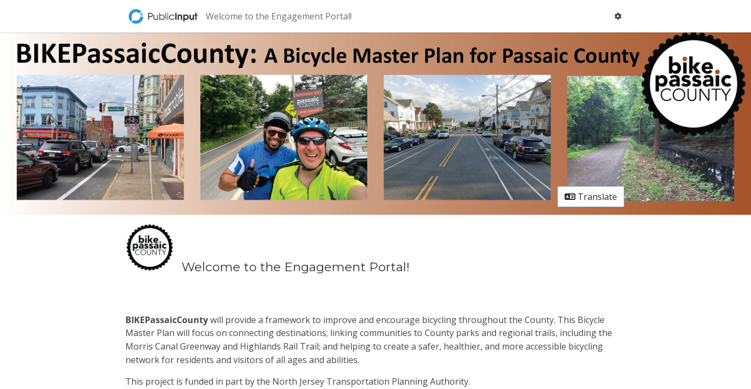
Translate (591, 197)
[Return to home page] (164, 16)
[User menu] (618, 16)
